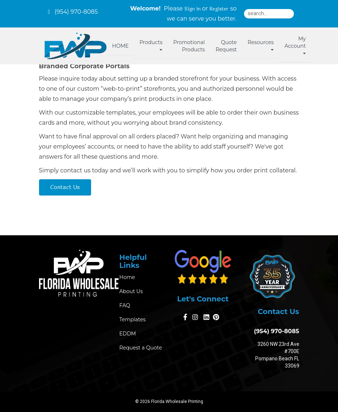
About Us (131, 291)
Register (218, 9)
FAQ (124, 305)
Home (127, 277)
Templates (132, 319)
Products (151, 45)
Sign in (192, 9)
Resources (261, 45)
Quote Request (226, 46)
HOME (120, 46)
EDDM (127, 333)
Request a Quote (140, 347)
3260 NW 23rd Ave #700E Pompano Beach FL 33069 (277, 355)
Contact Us (65, 187)
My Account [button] (295, 44)
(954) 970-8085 (275, 331)
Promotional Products (189, 46)
